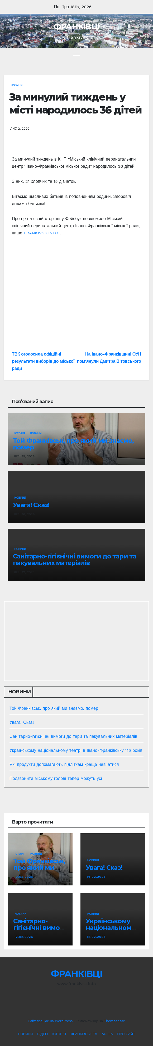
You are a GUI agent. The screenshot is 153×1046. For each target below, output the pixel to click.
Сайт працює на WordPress (51, 1021)
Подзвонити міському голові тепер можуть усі (55, 778)
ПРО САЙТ (126, 1034)
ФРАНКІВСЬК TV (83, 1034)
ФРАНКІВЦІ (77, 26)
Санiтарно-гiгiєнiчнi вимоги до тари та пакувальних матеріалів (74, 559)
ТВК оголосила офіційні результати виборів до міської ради (43, 361)
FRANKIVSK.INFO (41, 232)
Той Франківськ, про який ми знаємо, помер (73, 444)
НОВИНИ (16, 85)
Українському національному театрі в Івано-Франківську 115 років (75, 750)
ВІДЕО (42, 1034)
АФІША (107, 1034)
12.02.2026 (23, 937)
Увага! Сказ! (31, 505)
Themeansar (114, 1021)
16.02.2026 (96, 877)
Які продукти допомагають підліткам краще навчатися (64, 764)
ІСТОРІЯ (20, 433)
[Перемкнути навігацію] (76, 53)
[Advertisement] (76, 296)
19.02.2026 (23, 877)
